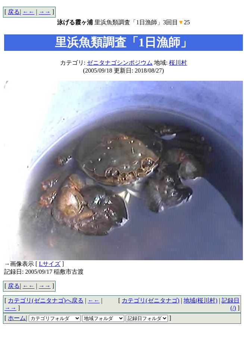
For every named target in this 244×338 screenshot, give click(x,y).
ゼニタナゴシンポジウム (120, 62)
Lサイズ (49, 264)
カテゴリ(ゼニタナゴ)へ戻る (46, 300)
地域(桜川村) (201, 300)
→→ (45, 12)
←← (29, 12)
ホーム (17, 318)
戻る (14, 12)
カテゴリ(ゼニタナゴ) (150, 300)
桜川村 (178, 62)
